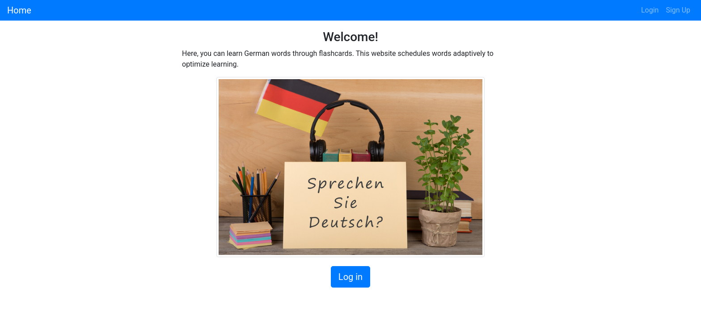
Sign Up (678, 10)
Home (19, 10)
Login (650, 10)
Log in (350, 276)
